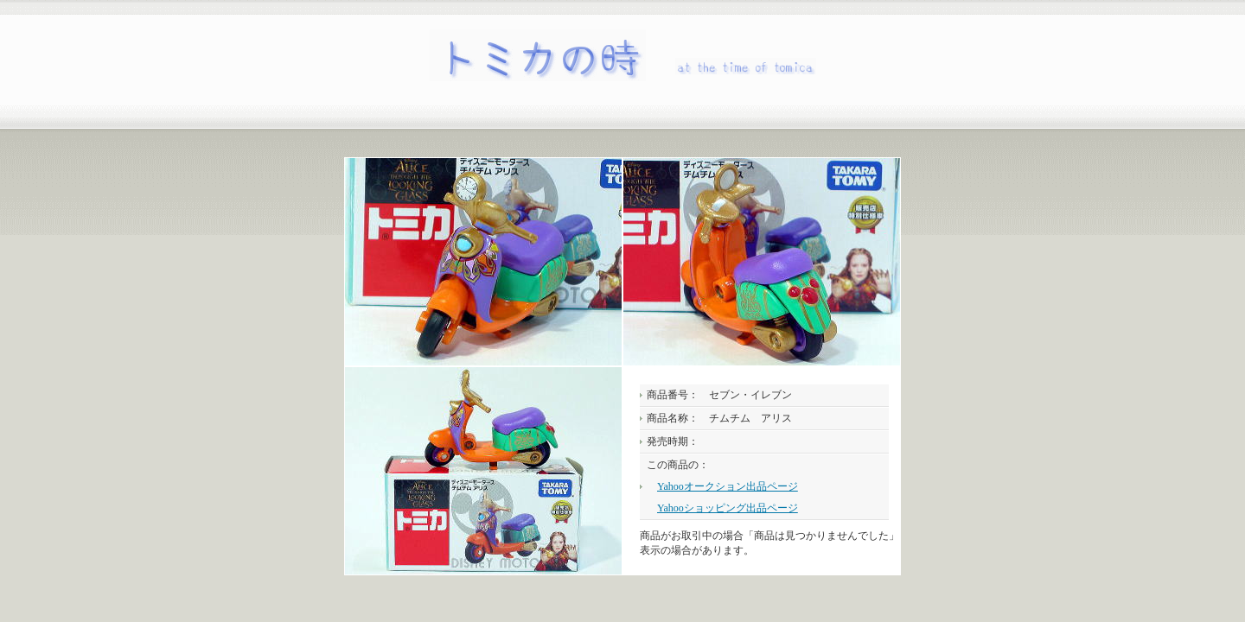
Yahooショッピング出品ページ (727, 508)
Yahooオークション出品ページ (727, 486)
